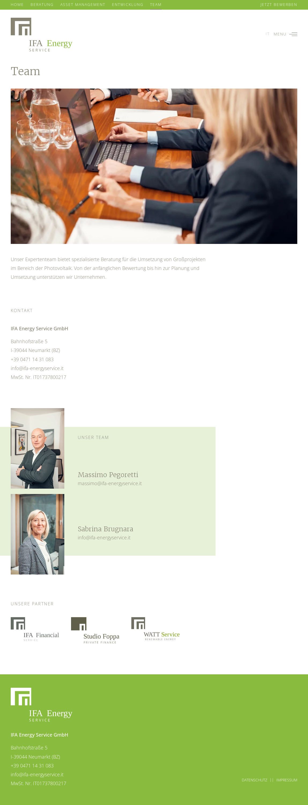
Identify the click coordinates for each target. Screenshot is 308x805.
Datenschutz (254, 779)
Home (17, 4)
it (268, 34)
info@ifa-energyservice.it (37, 368)
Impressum (286, 779)
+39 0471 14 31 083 (32, 359)
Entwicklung (127, 4)
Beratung (42, 4)
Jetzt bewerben (279, 4)
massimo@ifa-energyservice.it (110, 483)
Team (156, 4)
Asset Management (82, 4)
